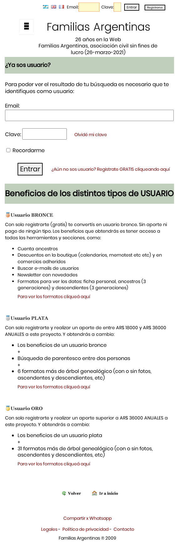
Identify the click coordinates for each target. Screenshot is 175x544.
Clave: (107, 7)
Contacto (124, 529)
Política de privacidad (85, 529)
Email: (72, 7)
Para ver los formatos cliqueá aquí (54, 296)
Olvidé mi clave (90, 134)
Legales (49, 529)
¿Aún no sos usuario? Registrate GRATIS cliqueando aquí (110, 169)
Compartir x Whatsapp (87, 518)
